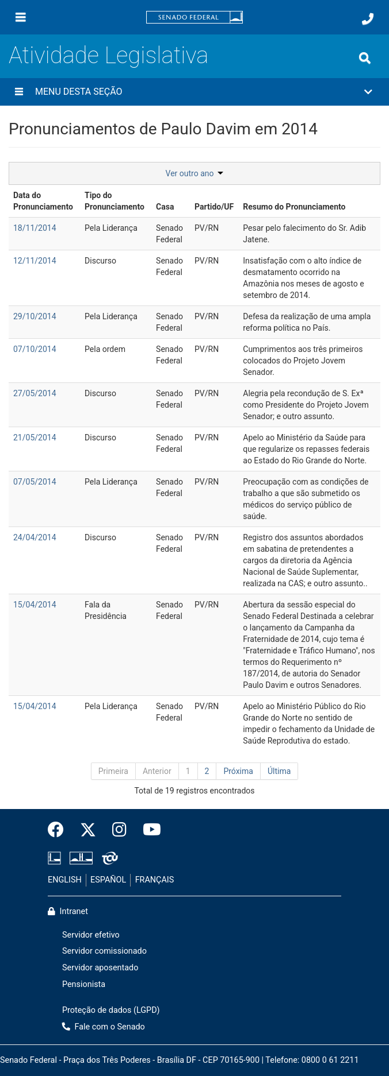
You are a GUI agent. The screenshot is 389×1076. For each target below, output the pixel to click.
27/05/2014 (34, 393)
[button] (194, 92)
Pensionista (83, 984)
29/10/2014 (34, 316)
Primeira (113, 771)
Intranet (68, 911)
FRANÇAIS (154, 880)
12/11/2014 (34, 260)
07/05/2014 (34, 481)
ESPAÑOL (108, 880)
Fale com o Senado (103, 1027)
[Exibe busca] (364, 58)
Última (279, 771)
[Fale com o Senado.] (367, 19)
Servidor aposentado (100, 968)
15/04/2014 (34, 604)
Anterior (157, 771)
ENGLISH (65, 880)
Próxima (238, 771)
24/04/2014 (34, 537)
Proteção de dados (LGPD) (111, 1010)
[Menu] (21, 17)
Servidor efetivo (91, 935)
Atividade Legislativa (108, 55)
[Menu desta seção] (18, 92)
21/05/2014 (34, 437)
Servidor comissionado (104, 951)
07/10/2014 (34, 349)
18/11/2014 (34, 228)
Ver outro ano (195, 173)
